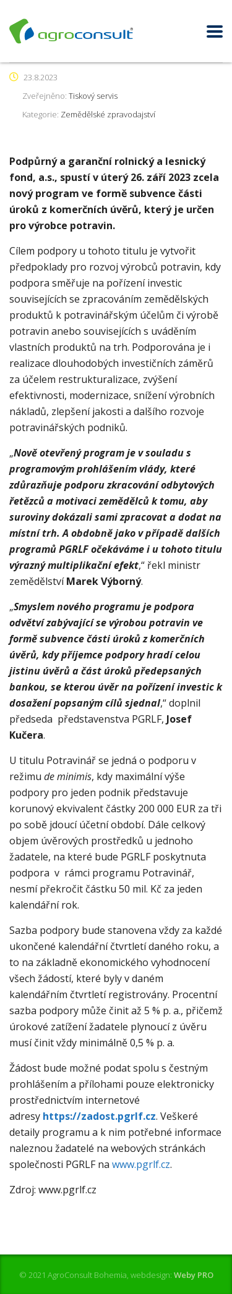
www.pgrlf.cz (141, 1164)
